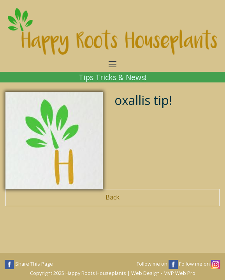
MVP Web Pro (179, 273)
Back (112, 197)
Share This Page (29, 264)
